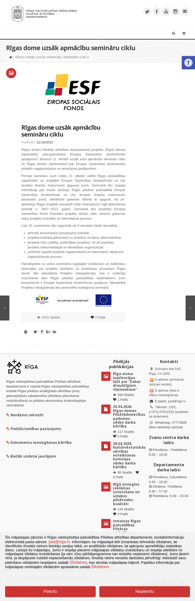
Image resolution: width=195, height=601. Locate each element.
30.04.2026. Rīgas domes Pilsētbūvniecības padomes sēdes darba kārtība (129, 416)
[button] (188, 62)
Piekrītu (50, 591)
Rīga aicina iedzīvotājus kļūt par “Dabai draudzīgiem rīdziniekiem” (126, 381)
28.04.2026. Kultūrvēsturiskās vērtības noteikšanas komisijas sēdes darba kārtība (129, 455)
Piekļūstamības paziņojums (33, 428)
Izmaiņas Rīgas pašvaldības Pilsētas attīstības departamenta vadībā (127, 530)
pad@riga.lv (177, 401)
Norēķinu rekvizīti (24, 414)
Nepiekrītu (144, 591)
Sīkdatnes (78, 562)
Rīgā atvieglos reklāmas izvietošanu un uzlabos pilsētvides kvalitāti (126, 494)
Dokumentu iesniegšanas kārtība (41, 442)
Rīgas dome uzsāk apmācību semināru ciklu (60, 130)
